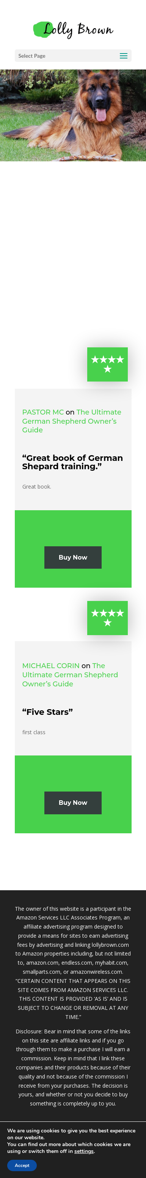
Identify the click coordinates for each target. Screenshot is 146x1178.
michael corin (51, 666)
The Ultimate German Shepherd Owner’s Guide (72, 421)
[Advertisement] (73, 238)
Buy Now (73, 557)
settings (84, 1151)
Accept (22, 1165)
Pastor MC (43, 412)
